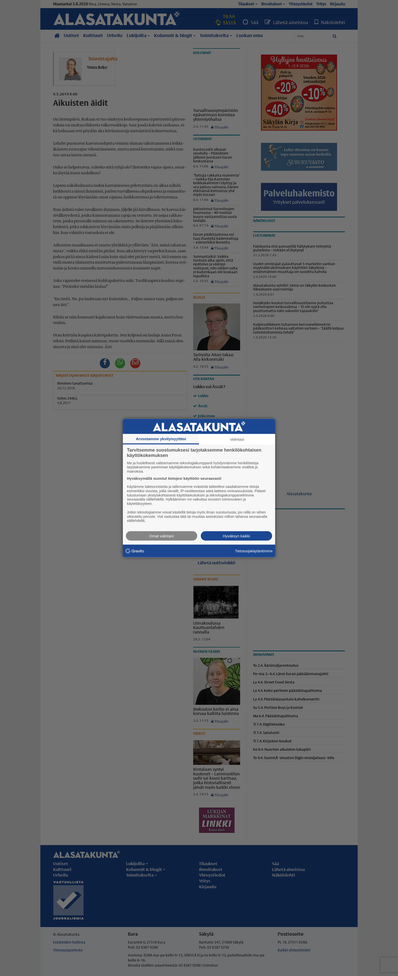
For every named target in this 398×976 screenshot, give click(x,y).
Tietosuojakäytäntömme (254, 551)
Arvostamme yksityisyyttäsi (161, 438)
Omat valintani (162, 536)
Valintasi (237, 439)
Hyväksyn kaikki (236, 536)
